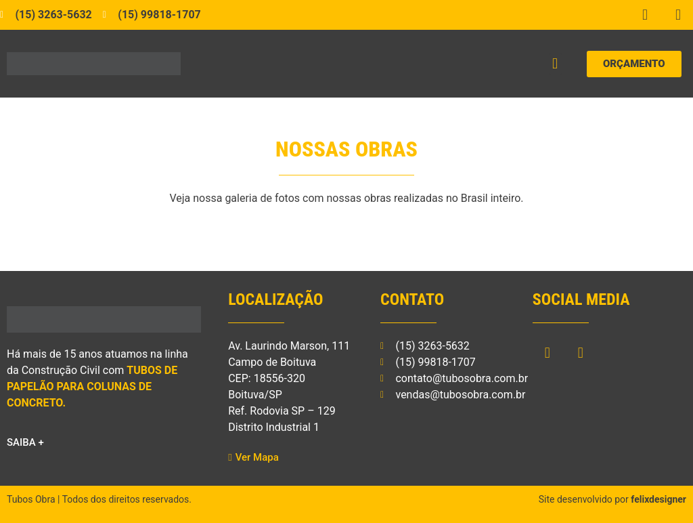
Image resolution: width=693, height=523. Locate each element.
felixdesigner (658, 499)
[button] (555, 64)
